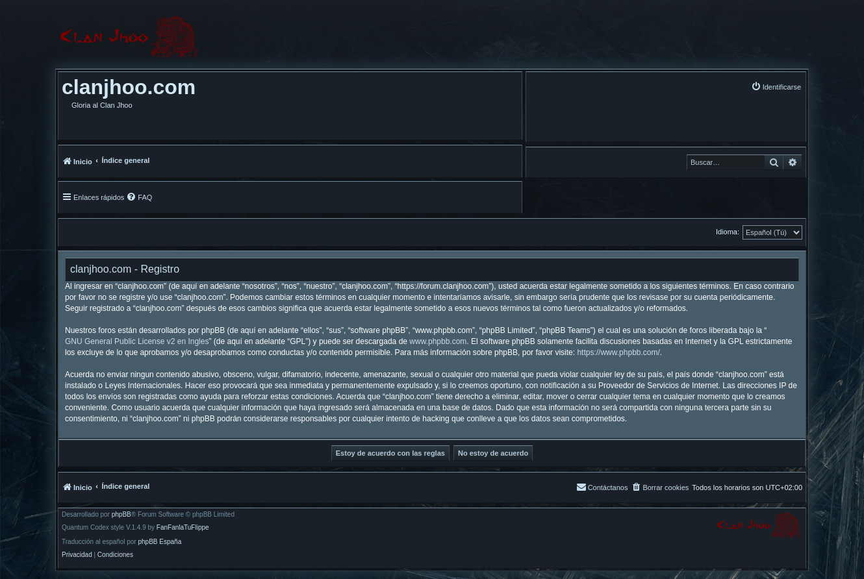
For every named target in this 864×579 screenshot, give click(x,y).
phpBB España (159, 542)
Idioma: (727, 232)
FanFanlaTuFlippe (183, 527)
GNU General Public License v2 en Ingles (137, 341)
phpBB (121, 514)
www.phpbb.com (437, 341)
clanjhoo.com (129, 87)
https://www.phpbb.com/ (618, 352)
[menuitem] (776, 87)
